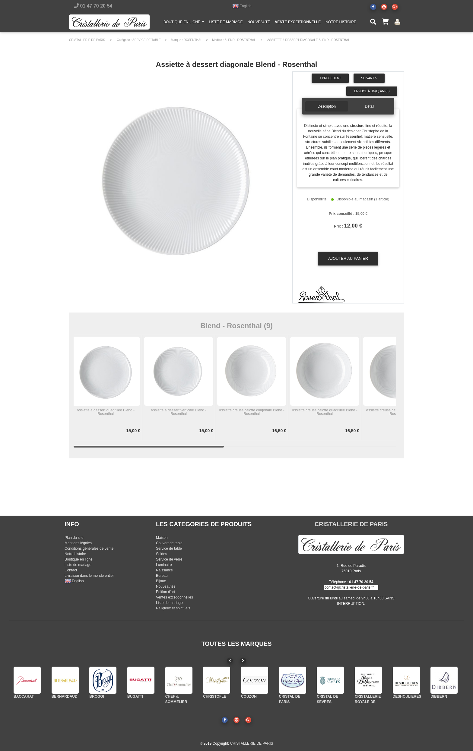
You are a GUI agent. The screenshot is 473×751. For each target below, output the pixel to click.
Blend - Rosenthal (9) (236, 326)
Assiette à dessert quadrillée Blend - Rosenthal (106, 412)
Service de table (169, 548)
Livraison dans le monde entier (89, 575)
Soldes (161, 554)
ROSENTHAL (193, 40)
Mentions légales (78, 543)
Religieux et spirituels (173, 608)
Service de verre (169, 559)
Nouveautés (165, 586)
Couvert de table (169, 543)
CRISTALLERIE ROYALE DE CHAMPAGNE (368, 701)
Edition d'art (165, 592)
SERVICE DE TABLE (146, 40)
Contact (71, 570)
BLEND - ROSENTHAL (240, 40)
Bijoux (161, 581)
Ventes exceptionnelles (174, 597)
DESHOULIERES (407, 696)
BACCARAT (24, 696)
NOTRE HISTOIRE (340, 23)
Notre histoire (75, 554)
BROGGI (96, 696)
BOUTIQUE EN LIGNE (184, 22)
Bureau (162, 575)
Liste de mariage (78, 565)
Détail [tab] (369, 106)
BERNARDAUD (65, 696)
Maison (162, 538)
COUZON (249, 696)
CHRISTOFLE (214, 696)
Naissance (164, 570)
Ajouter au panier (348, 258)
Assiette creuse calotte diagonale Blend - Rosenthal (251, 412)
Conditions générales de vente (89, 548)
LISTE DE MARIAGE (226, 23)
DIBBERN (438, 696)
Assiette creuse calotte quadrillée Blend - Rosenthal (324, 412)
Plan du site (74, 538)
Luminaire (164, 565)
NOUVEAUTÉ (258, 23)
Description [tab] (327, 106)
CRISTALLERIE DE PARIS (87, 40)
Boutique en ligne (79, 559)
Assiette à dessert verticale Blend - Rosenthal (179, 412)
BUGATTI (135, 696)
